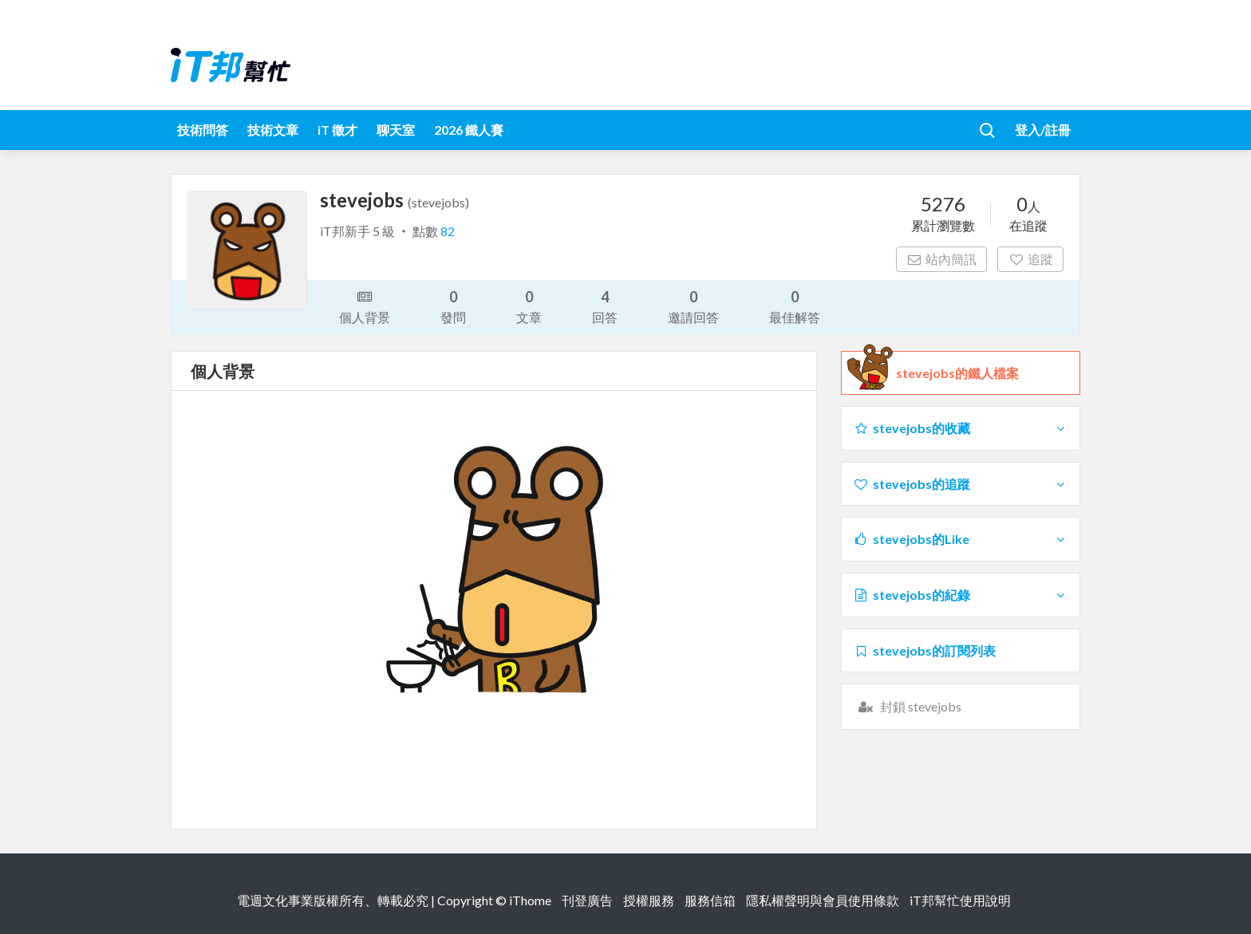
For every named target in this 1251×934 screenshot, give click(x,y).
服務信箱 (710, 900)
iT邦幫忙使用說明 (960, 900)
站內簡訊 (941, 258)
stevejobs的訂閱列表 (924, 650)
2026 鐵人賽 (468, 129)
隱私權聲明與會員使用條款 (822, 900)
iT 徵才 (337, 129)
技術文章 (272, 129)
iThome (530, 900)
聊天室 (396, 129)
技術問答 (202, 129)
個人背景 (364, 305)
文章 (529, 306)
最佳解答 (794, 306)
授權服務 (648, 900)
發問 (453, 306)
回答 (605, 306)
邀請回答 (693, 306)
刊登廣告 (587, 900)
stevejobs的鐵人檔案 (957, 373)
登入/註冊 (1043, 129)
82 (447, 230)
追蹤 (1030, 258)
